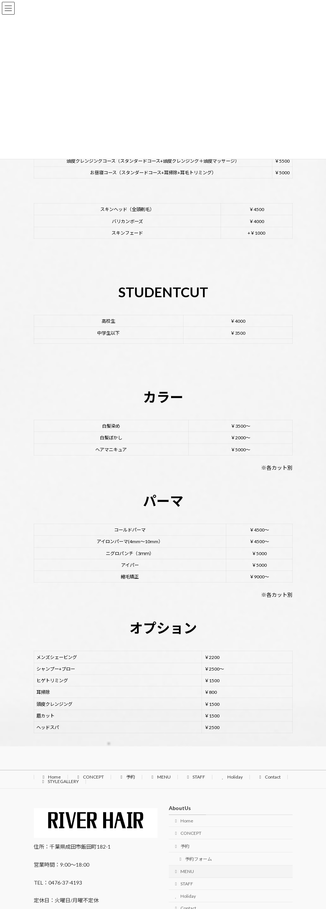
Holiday (231, 777)
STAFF (195, 777)
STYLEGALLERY (60, 781)
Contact (269, 777)
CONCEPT (89, 777)
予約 (127, 777)
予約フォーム (195, 859)
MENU (160, 777)
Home (51, 777)
